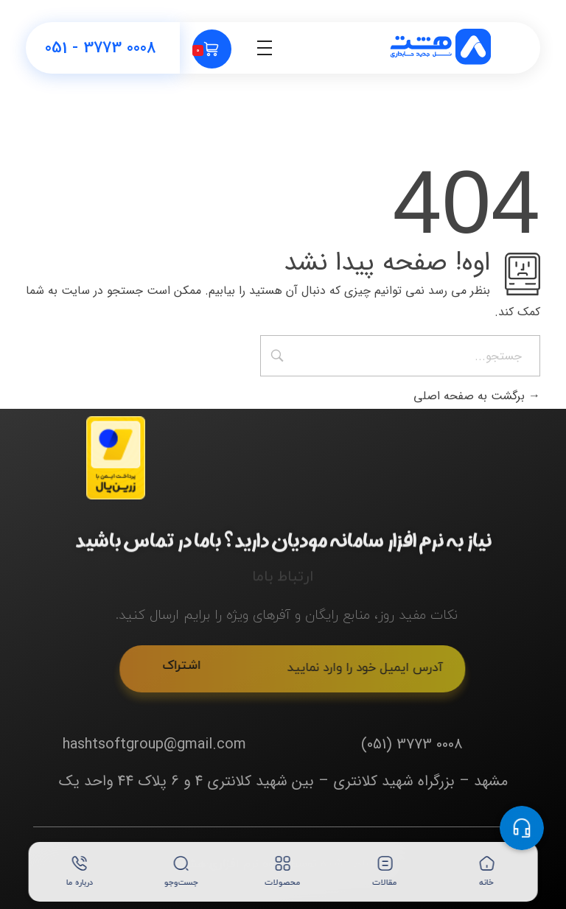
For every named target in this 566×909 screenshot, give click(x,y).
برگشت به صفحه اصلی (476, 396)
